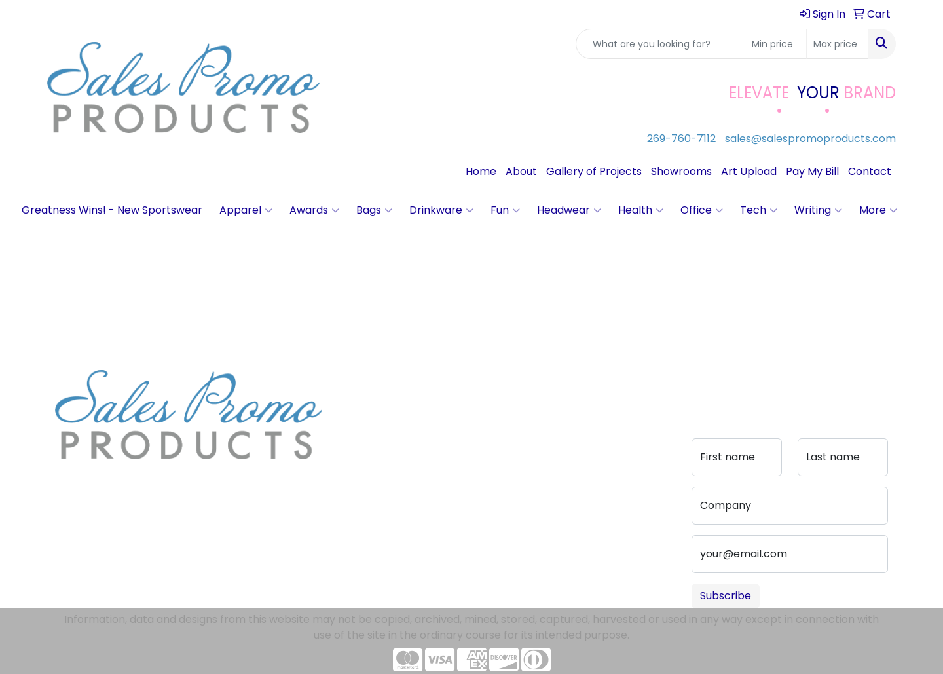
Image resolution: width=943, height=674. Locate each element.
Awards (314, 210)
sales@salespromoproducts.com (810, 138)
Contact (869, 171)
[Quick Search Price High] (837, 44)
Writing (818, 210)
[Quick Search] (660, 44)
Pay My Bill (812, 171)
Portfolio (448, 468)
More (878, 210)
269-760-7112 (681, 138)
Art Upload (749, 171)
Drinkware (441, 210)
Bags (374, 210)
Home (481, 171)
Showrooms (681, 171)
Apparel (245, 210)
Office (701, 210)
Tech (758, 210)
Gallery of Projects (594, 171)
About (521, 171)
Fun (505, 210)
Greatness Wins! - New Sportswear (112, 209)
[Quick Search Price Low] (776, 44)
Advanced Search (452, 423)
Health (640, 210)
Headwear (569, 210)
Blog (349, 415)
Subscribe (725, 595)
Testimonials (370, 433)
